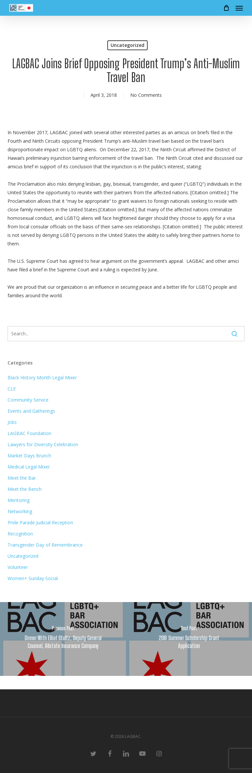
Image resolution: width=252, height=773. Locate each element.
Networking (20, 511)
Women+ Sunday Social (33, 578)
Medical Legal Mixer (29, 467)
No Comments (146, 95)
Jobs (12, 422)
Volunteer (18, 567)
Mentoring (19, 500)
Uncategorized (127, 45)
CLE (12, 389)
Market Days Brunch (29, 455)
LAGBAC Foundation (29, 433)
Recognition (20, 534)
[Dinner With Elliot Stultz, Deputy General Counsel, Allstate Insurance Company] (63, 639)
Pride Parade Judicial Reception (40, 522)
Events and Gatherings (31, 411)
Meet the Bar (22, 478)
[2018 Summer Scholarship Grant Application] (189, 639)
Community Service (28, 400)
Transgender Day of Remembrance (45, 545)
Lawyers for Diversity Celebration (43, 444)
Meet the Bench (25, 489)
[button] (239, 8)
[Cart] (226, 8)
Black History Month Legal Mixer (42, 377)
